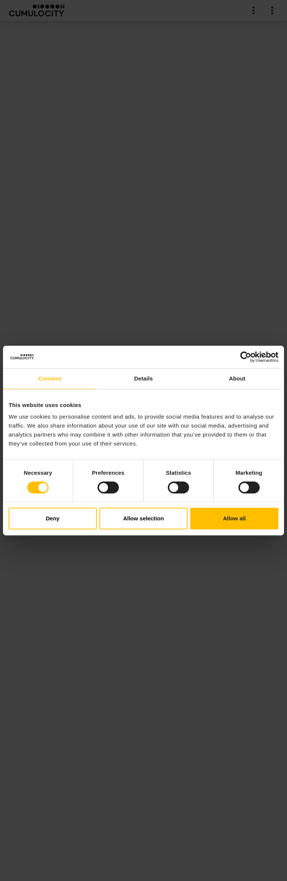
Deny (52, 518)
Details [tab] (143, 378)
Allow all (234, 518)
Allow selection (143, 518)
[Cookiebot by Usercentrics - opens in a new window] (245, 357)
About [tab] (237, 378)
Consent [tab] (49, 378)
